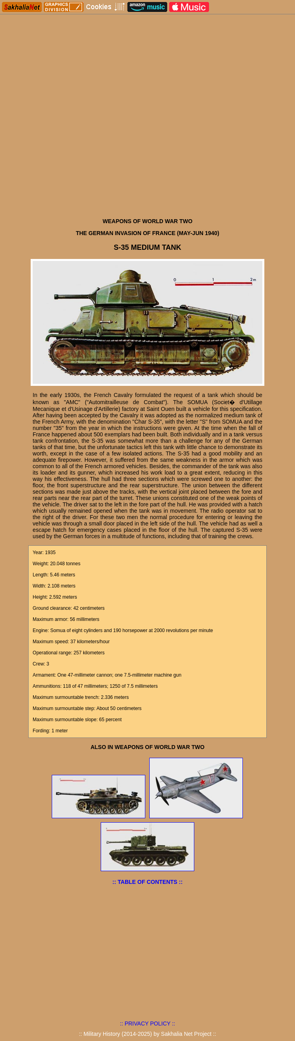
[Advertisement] (147, 154)
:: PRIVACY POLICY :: (147, 1023)
